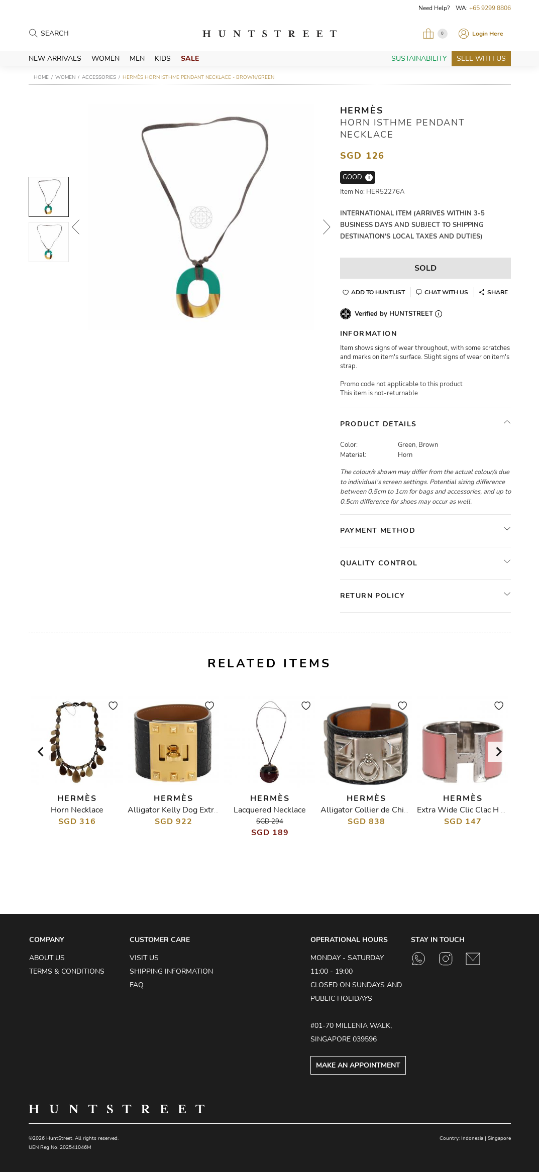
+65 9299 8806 (490, 8)
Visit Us (144, 958)
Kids (163, 58)
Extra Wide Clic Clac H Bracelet (474, 809)
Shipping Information (171, 971)
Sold (425, 268)
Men (137, 58)
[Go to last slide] (41, 752)
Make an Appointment (358, 1065)
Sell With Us (481, 58)
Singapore (499, 1138)
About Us (47, 958)
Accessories (99, 77)
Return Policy (372, 596)
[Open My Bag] (435, 34)
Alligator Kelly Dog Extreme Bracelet (195, 809)
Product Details (378, 424)
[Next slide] (498, 752)
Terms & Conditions (66, 971)
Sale (190, 58)
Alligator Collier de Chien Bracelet (383, 809)
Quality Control (379, 563)
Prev (75, 227)
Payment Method (378, 530)
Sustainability (419, 58)
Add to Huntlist (378, 292)
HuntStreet (269, 34)
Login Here (487, 34)
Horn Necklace (76, 809)
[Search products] (85, 34)
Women (105, 58)
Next (326, 227)
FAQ (137, 985)
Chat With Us (446, 292)
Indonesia (472, 1138)
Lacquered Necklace (270, 809)
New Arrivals (55, 58)
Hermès (361, 110)
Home (41, 77)
